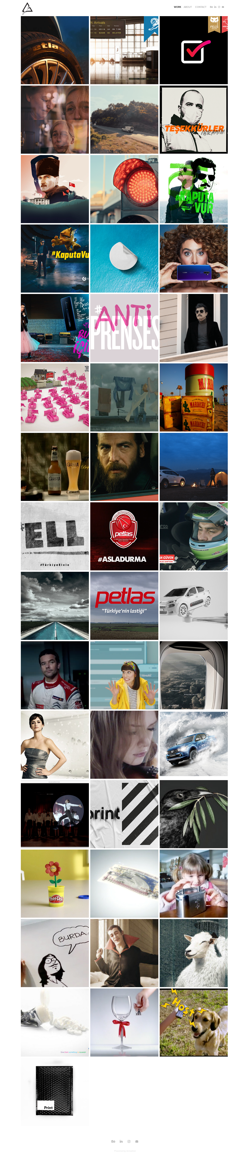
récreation (131, 1150)
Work (177, 7)
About (188, 7)
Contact (200, 7)
